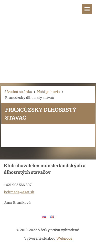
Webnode (64, 238)
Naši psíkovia (48, 91)
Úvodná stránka (18, 91)
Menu (87, 9)
